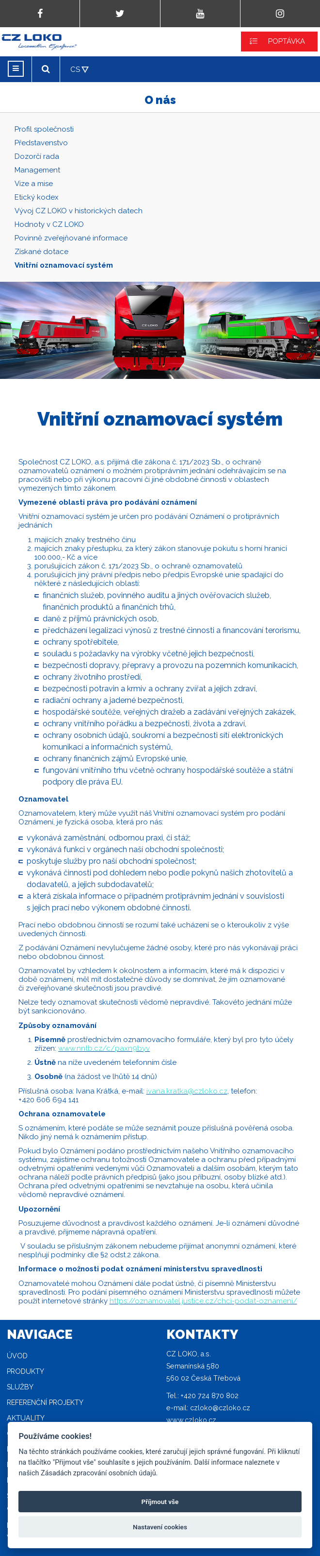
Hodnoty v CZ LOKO (49, 224)
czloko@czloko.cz (220, 1408)
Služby (20, 1387)
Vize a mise (34, 183)
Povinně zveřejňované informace (71, 238)
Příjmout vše (160, 1501)
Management (37, 170)
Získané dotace (41, 251)
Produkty (25, 1371)
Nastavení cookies (160, 1527)
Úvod (17, 1356)
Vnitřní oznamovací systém (64, 265)
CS (75, 69)
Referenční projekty (45, 1402)
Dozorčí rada (37, 156)
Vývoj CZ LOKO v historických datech (79, 210)
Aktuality (26, 1418)
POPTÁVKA (286, 41)
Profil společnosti (44, 129)
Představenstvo (41, 142)
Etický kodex (37, 197)
